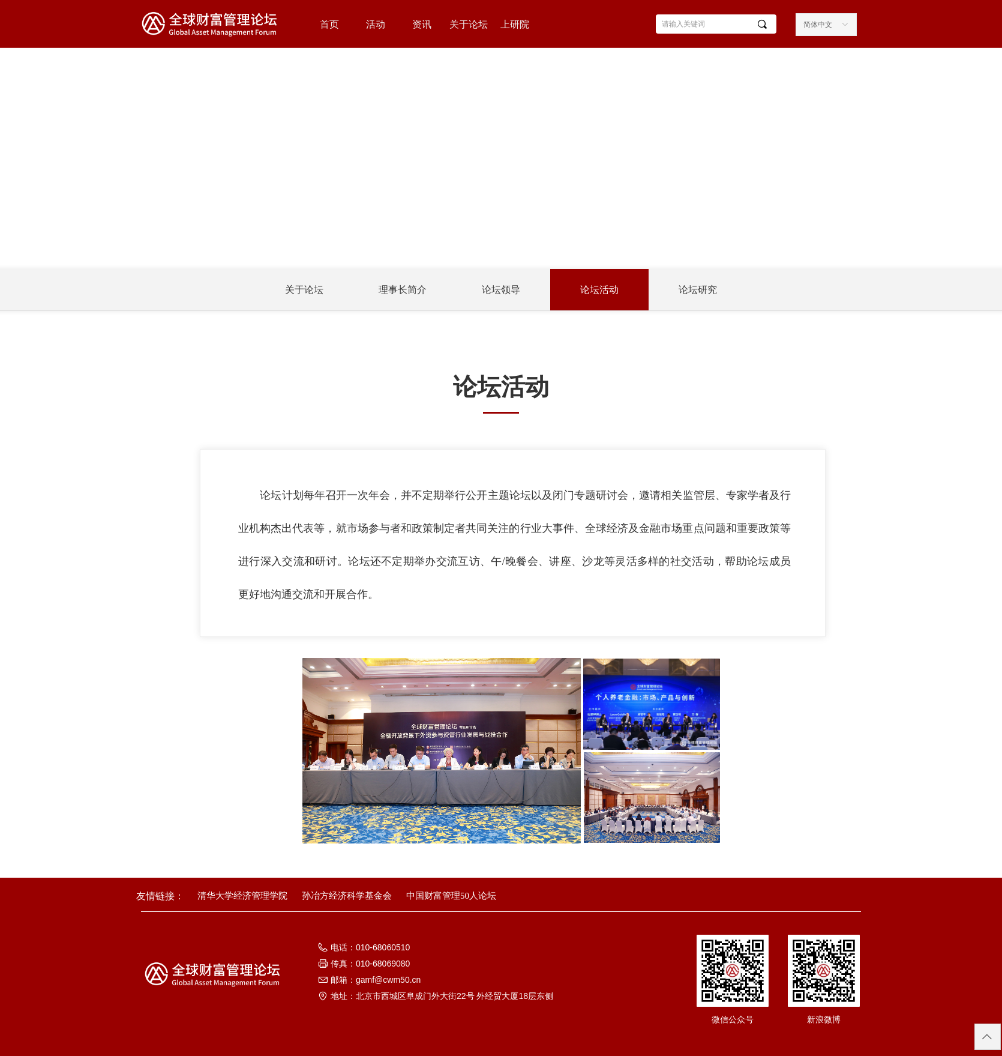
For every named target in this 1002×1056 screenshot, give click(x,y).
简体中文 (817, 24)
